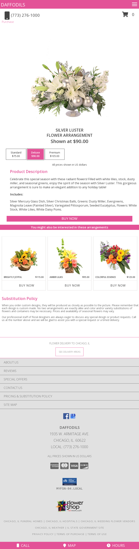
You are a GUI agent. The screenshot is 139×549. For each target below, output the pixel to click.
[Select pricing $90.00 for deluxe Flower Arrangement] (35, 154)
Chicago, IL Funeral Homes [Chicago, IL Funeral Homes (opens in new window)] (23, 521)
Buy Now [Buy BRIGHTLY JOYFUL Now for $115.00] (26, 285)
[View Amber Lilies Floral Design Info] (69, 256)
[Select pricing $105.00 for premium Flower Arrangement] (54, 154)
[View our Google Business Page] (73, 418)
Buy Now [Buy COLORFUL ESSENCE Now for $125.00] (118, 285)
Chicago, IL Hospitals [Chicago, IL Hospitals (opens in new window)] (62, 521)
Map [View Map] (69, 545)
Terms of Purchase (70, 534)
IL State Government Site (85, 527)
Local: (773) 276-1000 (69, 446)
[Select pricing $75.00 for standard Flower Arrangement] (16, 154)
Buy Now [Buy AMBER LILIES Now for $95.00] (72, 285)
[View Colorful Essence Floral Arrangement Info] (115, 256)
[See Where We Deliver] (69, 351)
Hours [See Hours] (116, 545)
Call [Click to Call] (23, 545)
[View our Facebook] (66, 418)
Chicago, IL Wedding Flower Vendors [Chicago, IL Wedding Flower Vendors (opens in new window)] (108, 521)
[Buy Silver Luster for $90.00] (70, 219)
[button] (128, 16)
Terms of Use (97, 534)
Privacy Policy (42, 534)
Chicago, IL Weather (49, 527)
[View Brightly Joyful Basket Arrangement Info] (23, 256)
